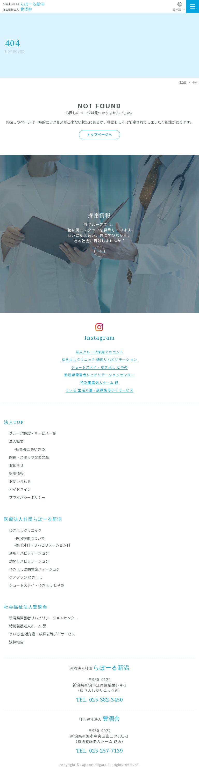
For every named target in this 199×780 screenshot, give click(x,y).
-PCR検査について (29, 538)
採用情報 (16, 473)
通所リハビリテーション (29, 553)
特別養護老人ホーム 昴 (27, 625)
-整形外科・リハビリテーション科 (42, 545)
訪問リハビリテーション (29, 561)
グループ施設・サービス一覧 (32, 433)
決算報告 (16, 642)
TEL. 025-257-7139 (99, 750)
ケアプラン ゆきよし (25, 577)
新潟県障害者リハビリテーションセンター (43, 617)
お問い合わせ (20, 481)
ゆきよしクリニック (25, 530)
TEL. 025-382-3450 (99, 699)
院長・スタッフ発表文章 (29, 457)
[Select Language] (179, 9)
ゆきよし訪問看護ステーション (34, 569)
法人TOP (14, 422)
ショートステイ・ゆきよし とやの (36, 585)
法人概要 (16, 441)
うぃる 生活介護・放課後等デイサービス (42, 633)
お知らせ (16, 465)
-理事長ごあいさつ (29, 449)
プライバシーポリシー (27, 497)
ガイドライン (20, 489)
